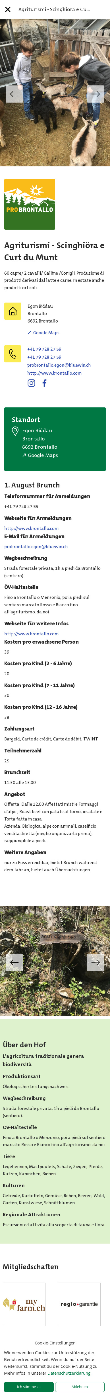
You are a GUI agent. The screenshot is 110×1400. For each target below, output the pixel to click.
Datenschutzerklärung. (69, 1373)
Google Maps (46, 333)
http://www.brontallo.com (54, 373)
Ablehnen (80, 1386)
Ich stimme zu (29, 1386)
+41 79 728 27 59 (44, 349)
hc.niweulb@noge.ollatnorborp (59, 365)
